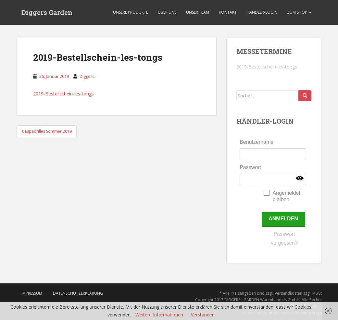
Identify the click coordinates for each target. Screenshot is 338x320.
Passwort (250, 167)
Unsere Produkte (130, 12)
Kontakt (228, 12)
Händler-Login (261, 12)
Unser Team (197, 12)
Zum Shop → (299, 12)
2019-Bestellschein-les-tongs (63, 94)
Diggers (87, 76)
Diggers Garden (46, 12)
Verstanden (203, 315)
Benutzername (256, 142)
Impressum (31, 293)
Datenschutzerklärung (78, 293)
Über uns (167, 12)
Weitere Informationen (159, 315)
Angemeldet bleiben (286, 196)
